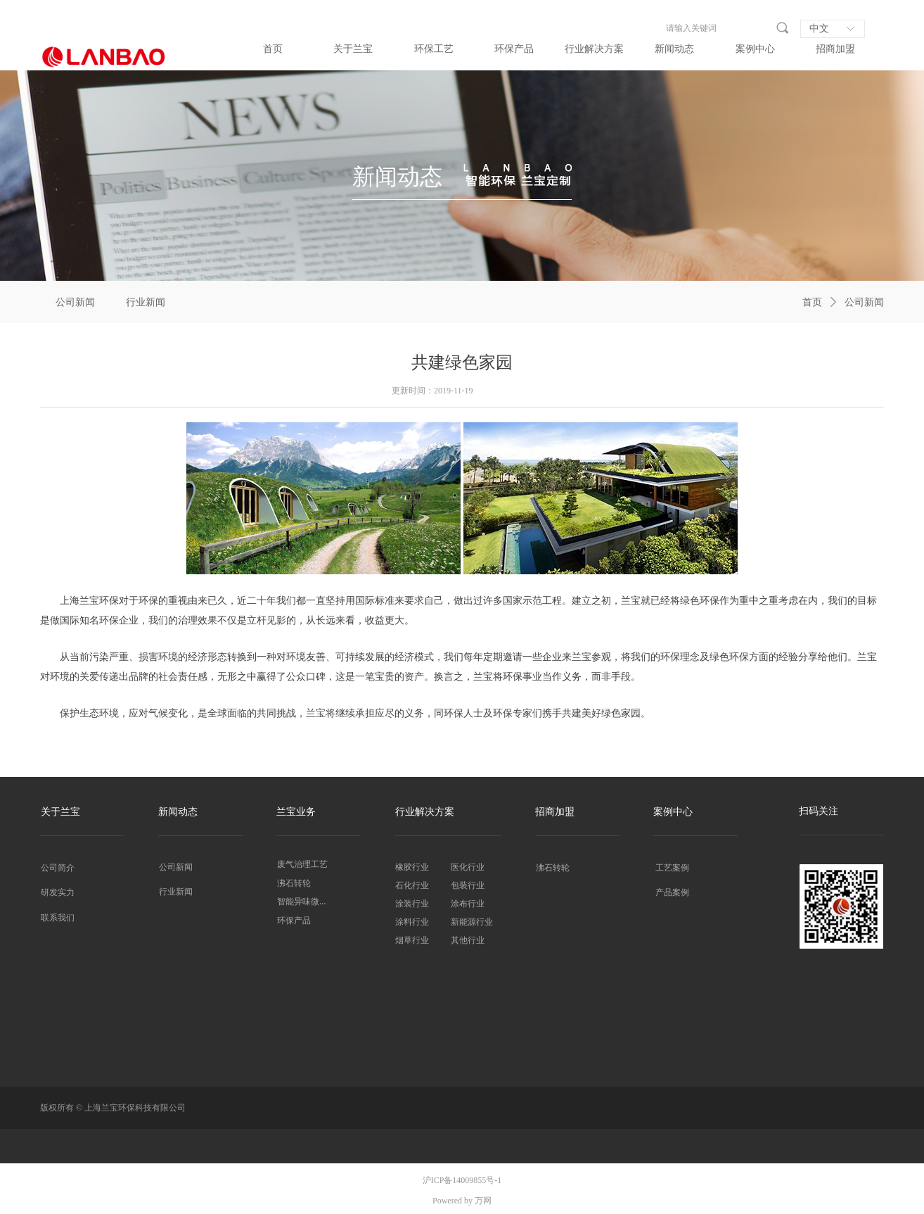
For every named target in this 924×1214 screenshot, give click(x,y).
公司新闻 (864, 302)
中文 (819, 28)
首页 (812, 302)
